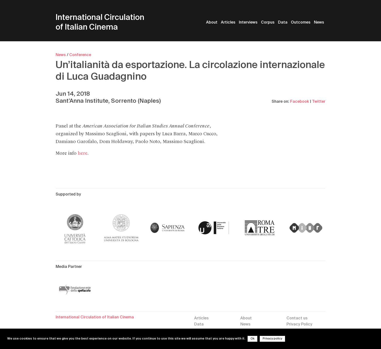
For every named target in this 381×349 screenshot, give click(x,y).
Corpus (268, 23)
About (211, 23)
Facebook (299, 102)
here (82, 153)
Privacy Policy (299, 324)
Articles (228, 23)
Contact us (297, 318)
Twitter (318, 102)
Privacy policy (272, 338)
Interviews (248, 23)
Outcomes (301, 23)
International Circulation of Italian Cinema (100, 22)
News (319, 23)
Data (282, 23)
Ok (252, 338)
